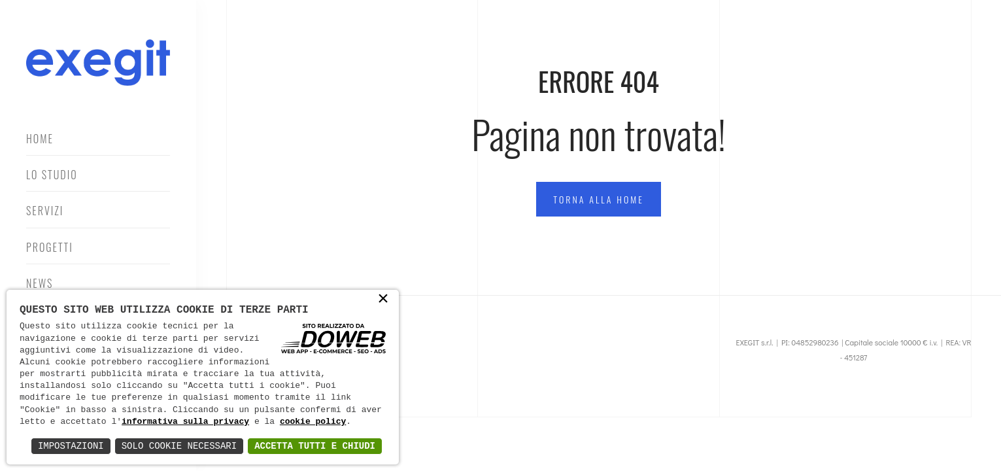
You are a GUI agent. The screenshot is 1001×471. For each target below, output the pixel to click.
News (39, 283)
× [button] (383, 299)
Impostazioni (71, 446)
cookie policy (313, 422)
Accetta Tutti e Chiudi (314, 446)
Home (40, 139)
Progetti (49, 247)
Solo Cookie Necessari (179, 446)
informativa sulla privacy (185, 422)
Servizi (44, 210)
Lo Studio (52, 175)
